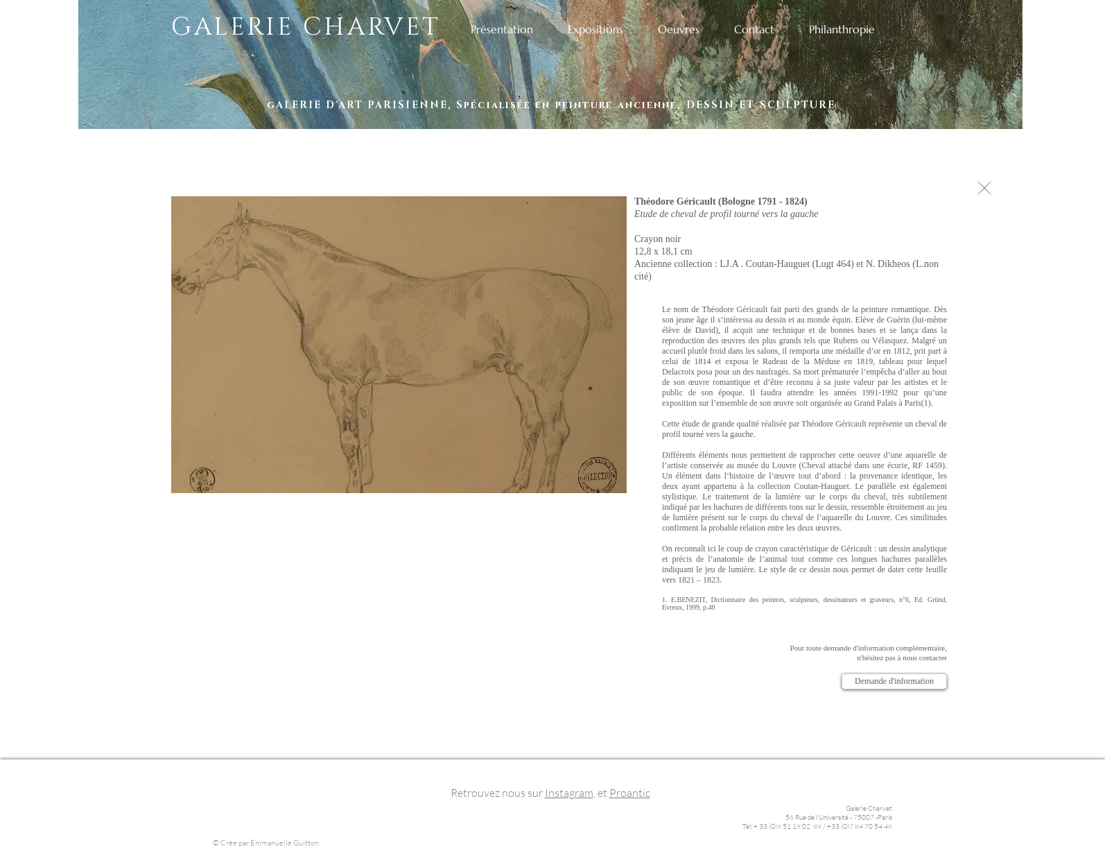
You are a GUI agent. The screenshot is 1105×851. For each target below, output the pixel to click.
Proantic (629, 793)
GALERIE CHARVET (306, 27)
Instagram (569, 793)
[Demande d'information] (894, 681)
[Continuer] (984, 187)
